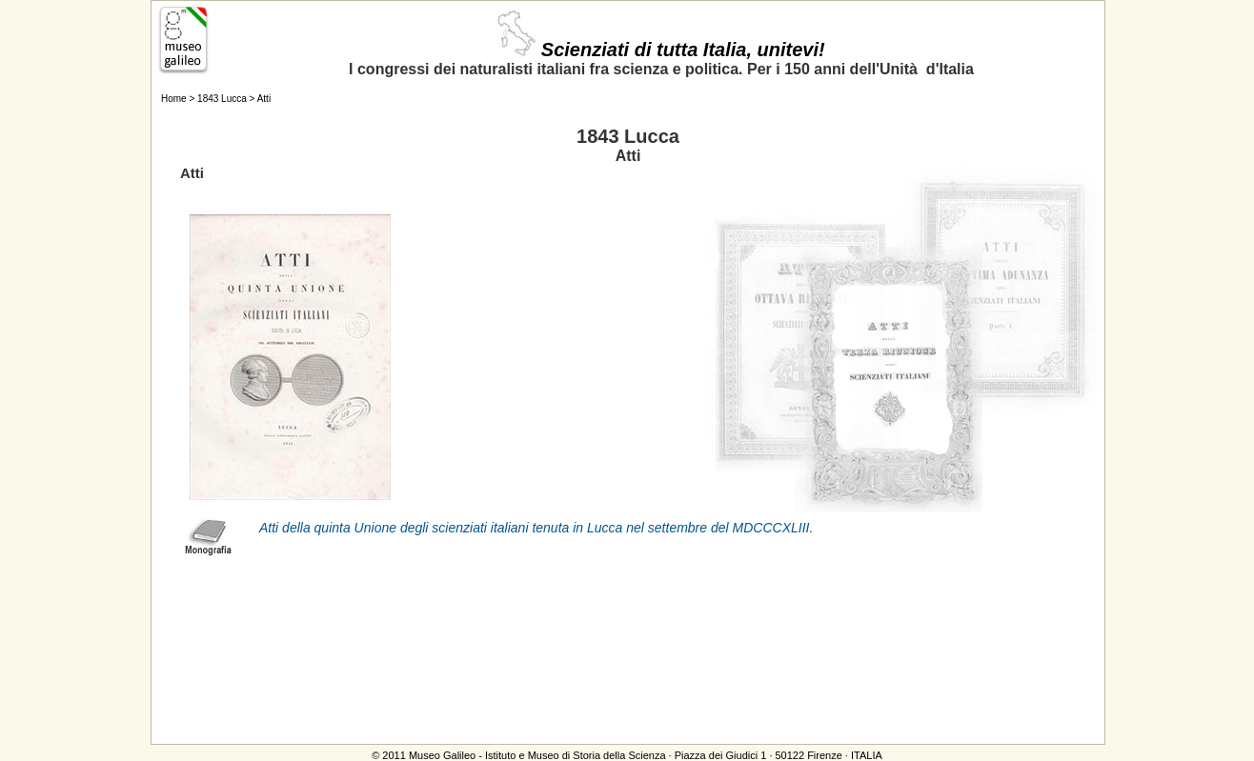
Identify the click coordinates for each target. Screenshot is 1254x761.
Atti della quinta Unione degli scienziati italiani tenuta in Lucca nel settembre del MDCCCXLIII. (536, 527)
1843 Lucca (222, 98)
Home (174, 98)
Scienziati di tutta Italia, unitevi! (660, 49)
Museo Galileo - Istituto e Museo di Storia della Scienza (537, 755)
